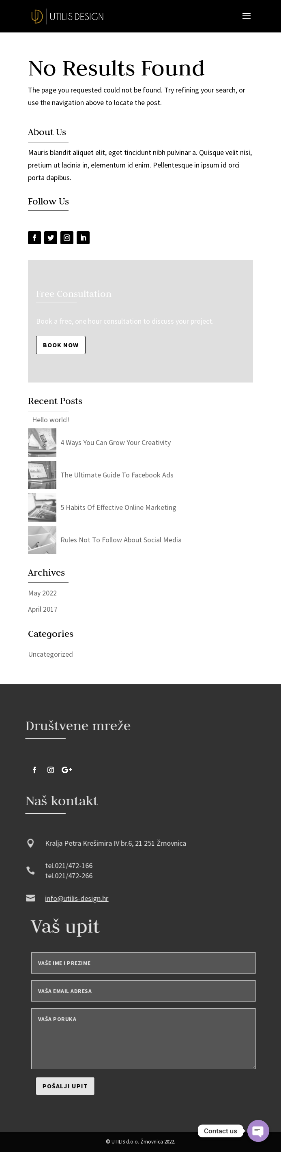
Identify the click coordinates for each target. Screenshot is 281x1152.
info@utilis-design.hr (58, 898)
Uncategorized (50, 654)
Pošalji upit (83, 1086)
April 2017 (43, 609)
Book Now (61, 345)
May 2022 (42, 592)
